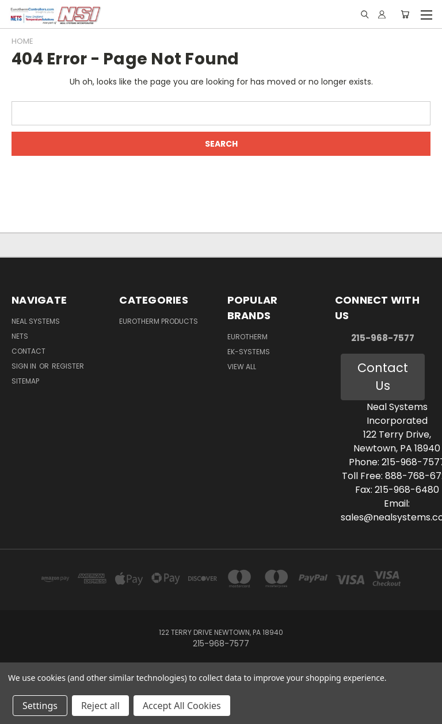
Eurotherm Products (158, 321)
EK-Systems (248, 352)
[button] (382, 377)
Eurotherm (247, 337)
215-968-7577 (382, 338)
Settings (40, 705)
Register (68, 366)
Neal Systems (36, 321)
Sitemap (25, 381)
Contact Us (382, 376)
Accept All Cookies (182, 705)
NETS (20, 336)
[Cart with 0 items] (405, 14)
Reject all (100, 705)
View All (241, 366)
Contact (28, 351)
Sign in (25, 366)
